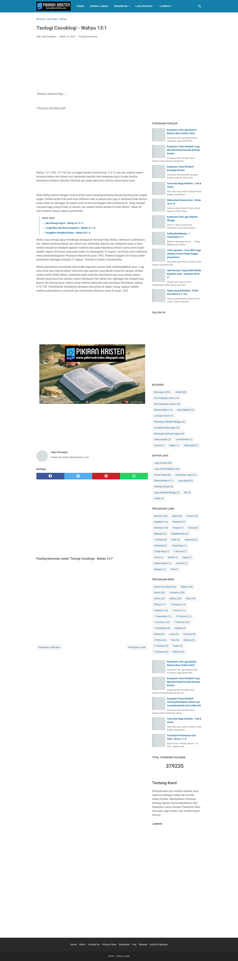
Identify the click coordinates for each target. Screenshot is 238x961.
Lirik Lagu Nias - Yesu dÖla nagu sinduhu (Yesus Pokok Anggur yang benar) (184, 253)
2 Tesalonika (162, 628)
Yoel (174, 569)
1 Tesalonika (163, 616)
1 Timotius (178, 604)
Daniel (173, 557)
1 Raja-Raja (179, 545)
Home (80, 6)
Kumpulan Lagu (186, 474)
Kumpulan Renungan (166, 427)
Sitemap (143, 944)
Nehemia (191, 539)
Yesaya (178, 527)
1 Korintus (161, 622)
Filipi (190, 598)
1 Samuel (160, 539)
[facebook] (50, 476)
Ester (175, 539)
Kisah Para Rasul (165, 586)
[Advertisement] (92, 65)
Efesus (160, 604)
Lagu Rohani (143, 6)
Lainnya (165, 6)
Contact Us (93, 944)
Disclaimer (124, 944)
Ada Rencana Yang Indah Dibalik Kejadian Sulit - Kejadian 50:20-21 (184, 274)
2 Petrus (160, 640)
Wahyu (187, 586)
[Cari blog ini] (200, 6)
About (82, 944)
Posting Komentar (88, 36)
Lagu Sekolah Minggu (167, 492)
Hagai (187, 557)
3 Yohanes (161, 645)
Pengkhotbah (179, 533)
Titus (175, 640)
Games (159, 445)
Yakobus (161, 610)
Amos (158, 557)
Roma (159, 598)
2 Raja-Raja (161, 551)
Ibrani (159, 592)
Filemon (178, 651)
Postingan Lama (136, 647)
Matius (175, 598)
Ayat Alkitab (185, 409)
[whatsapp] (134, 476)
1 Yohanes (181, 622)
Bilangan (160, 533)
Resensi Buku (163, 409)
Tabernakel (191, 445)
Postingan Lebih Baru (49, 647)
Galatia (180, 628)
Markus (189, 640)
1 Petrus (179, 610)
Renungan (120, 6)
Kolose (159, 634)
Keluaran (161, 527)
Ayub (177, 516)
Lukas (174, 634)
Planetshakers (164, 480)
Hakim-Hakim (162, 563)
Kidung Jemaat (163, 486)
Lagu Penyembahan (166, 469)
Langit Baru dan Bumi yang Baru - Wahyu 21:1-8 (70, 228)
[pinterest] (106, 476)
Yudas (178, 645)
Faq (134, 944)
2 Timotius (184, 616)
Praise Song (162, 474)
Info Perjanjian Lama (167, 404)
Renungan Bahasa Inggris (169, 433)
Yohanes (189, 634)
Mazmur (160, 516)
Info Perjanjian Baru (166, 398)
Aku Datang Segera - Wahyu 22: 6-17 (64, 223)
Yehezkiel (160, 545)
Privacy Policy (109, 944)
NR (187, 492)
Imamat (181, 563)
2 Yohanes (161, 651)
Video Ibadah (162, 439)
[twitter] (78, 476)
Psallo (159, 498)
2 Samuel (180, 551)
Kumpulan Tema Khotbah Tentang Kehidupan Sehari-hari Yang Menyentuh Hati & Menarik (184, 702)
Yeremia (178, 521)
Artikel (180, 392)
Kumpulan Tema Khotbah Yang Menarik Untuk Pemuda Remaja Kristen (183, 150)
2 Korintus (177, 592)
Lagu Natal (185, 480)
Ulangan (160, 569)
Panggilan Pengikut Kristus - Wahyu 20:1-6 (67, 232)
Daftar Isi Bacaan (159, 944)
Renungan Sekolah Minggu (169, 421)
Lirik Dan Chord (163, 415)
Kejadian (161, 521)
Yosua (193, 527)
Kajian (174, 445)
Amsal (192, 516)
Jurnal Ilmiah (99, 6)
